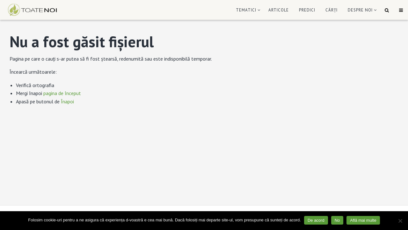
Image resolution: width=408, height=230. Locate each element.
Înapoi (67, 101)
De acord (316, 220)
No (337, 220)
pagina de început (62, 93)
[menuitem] (247, 10)
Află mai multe (363, 220)
